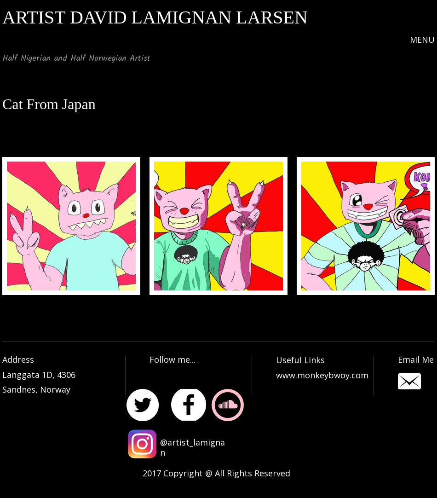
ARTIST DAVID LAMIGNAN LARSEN (155, 17)
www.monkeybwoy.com (322, 375)
